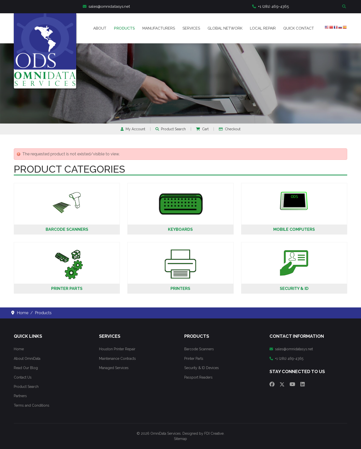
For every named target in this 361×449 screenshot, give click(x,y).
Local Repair (263, 28)
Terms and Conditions (31, 405)
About (99, 28)
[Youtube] (292, 384)
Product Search (170, 129)
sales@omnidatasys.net (106, 6)
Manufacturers (158, 28)
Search (344, 7)
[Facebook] (272, 384)
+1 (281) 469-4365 (270, 6)
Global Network (225, 28)
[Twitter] (282, 384)
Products (124, 28)
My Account (133, 129)
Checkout (229, 129)
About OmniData (27, 359)
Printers (180, 288)
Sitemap (180, 439)
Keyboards (180, 229)
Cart (202, 129)
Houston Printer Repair (117, 349)
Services (191, 28)
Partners (20, 396)
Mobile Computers (294, 229)
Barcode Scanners (67, 229)
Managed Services (114, 368)
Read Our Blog (26, 368)
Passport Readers (198, 377)
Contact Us (23, 377)
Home (19, 349)
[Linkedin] (302, 384)
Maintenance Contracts (117, 359)
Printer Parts (66, 288)
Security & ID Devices (201, 368)
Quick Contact (298, 28)
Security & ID (294, 288)
